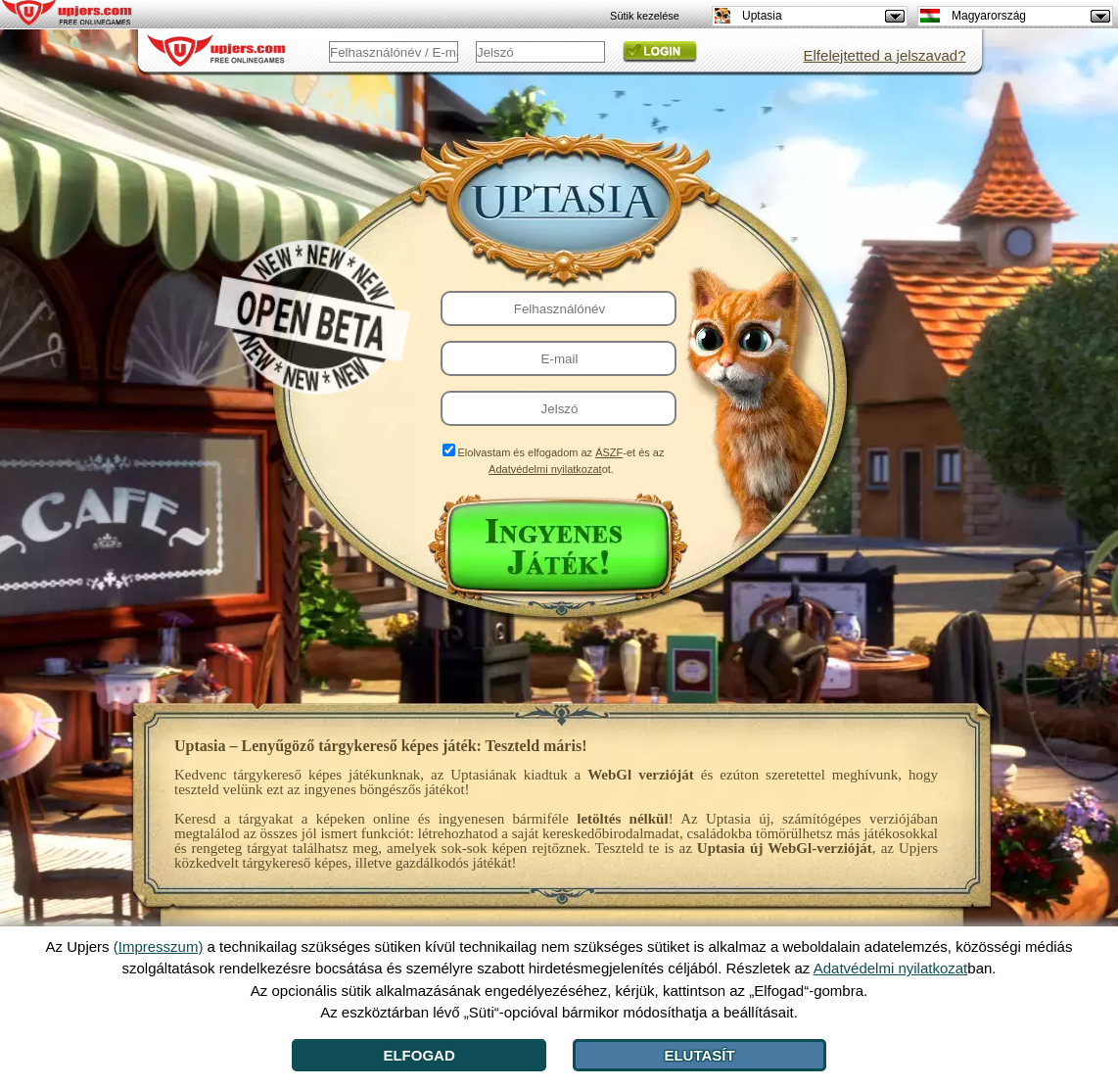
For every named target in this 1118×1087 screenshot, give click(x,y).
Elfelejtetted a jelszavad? (885, 55)
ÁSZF (609, 452)
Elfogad (418, 1055)
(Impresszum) (159, 946)
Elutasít (699, 1055)
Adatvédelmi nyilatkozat (545, 469)
